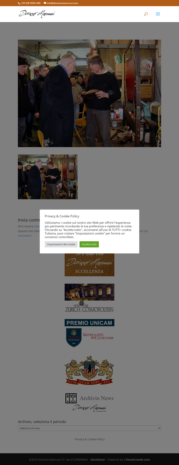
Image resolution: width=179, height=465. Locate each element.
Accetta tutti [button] (89, 244)
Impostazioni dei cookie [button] (61, 244)
